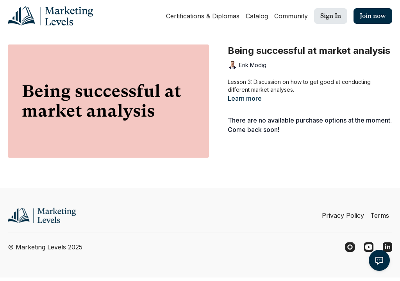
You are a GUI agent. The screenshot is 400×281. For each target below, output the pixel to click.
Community (291, 16)
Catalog (257, 16)
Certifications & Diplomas (202, 16)
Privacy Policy (343, 215)
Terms (379, 215)
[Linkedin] (387, 247)
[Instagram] (350, 247)
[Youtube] (368, 247)
